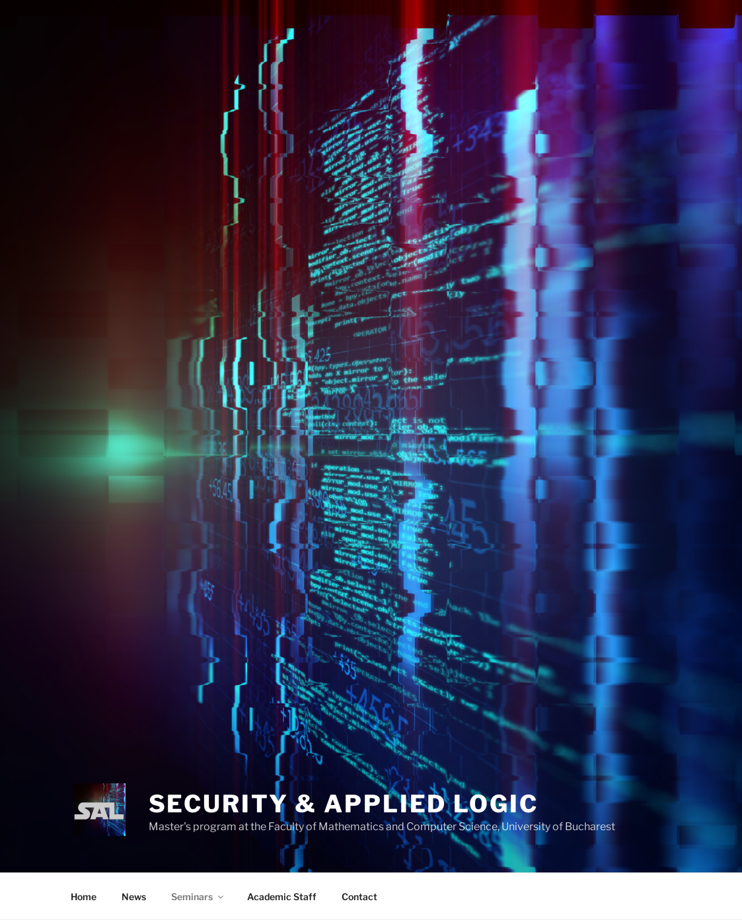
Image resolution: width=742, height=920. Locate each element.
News (134, 896)
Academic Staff (281, 896)
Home (83, 896)
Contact (359, 896)
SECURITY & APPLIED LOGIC (343, 803)
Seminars (198, 896)
